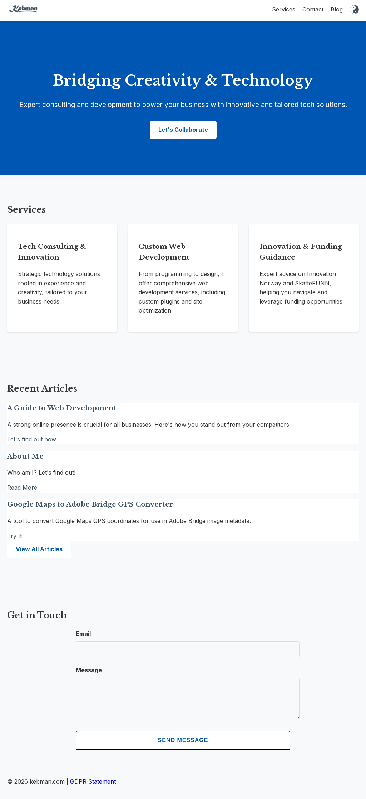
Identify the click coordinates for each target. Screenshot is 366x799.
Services (283, 9)
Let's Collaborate (183, 129)
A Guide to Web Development (62, 408)
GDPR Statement (93, 788)
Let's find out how (31, 439)
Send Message (183, 747)
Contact (312, 9)
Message (89, 670)
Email (83, 633)
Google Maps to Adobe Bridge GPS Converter (90, 504)
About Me (25, 456)
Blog (337, 9)
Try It (14, 535)
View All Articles (39, 549)
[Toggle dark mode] (354, 10)
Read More (22, 487)
